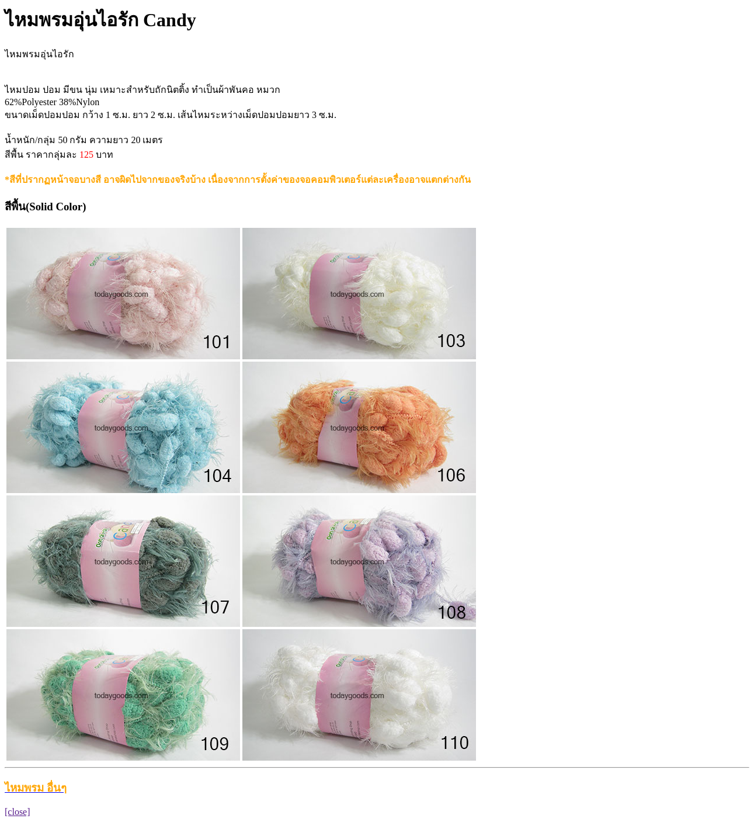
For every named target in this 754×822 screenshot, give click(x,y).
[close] (17, 812)
